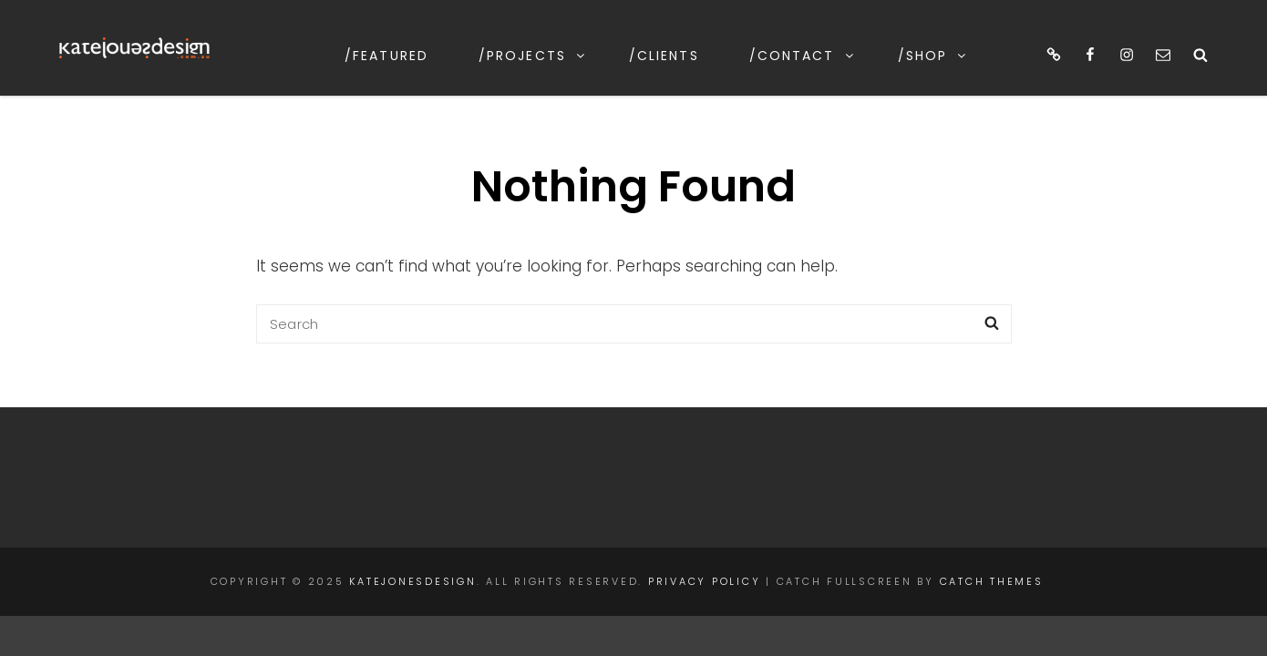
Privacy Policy (704, 581)
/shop (933, 55)
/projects (533, 55)
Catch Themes (992, 581)
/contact (802, 55)
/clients (664, 55)
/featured (386, 55)
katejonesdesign (412, 581)
